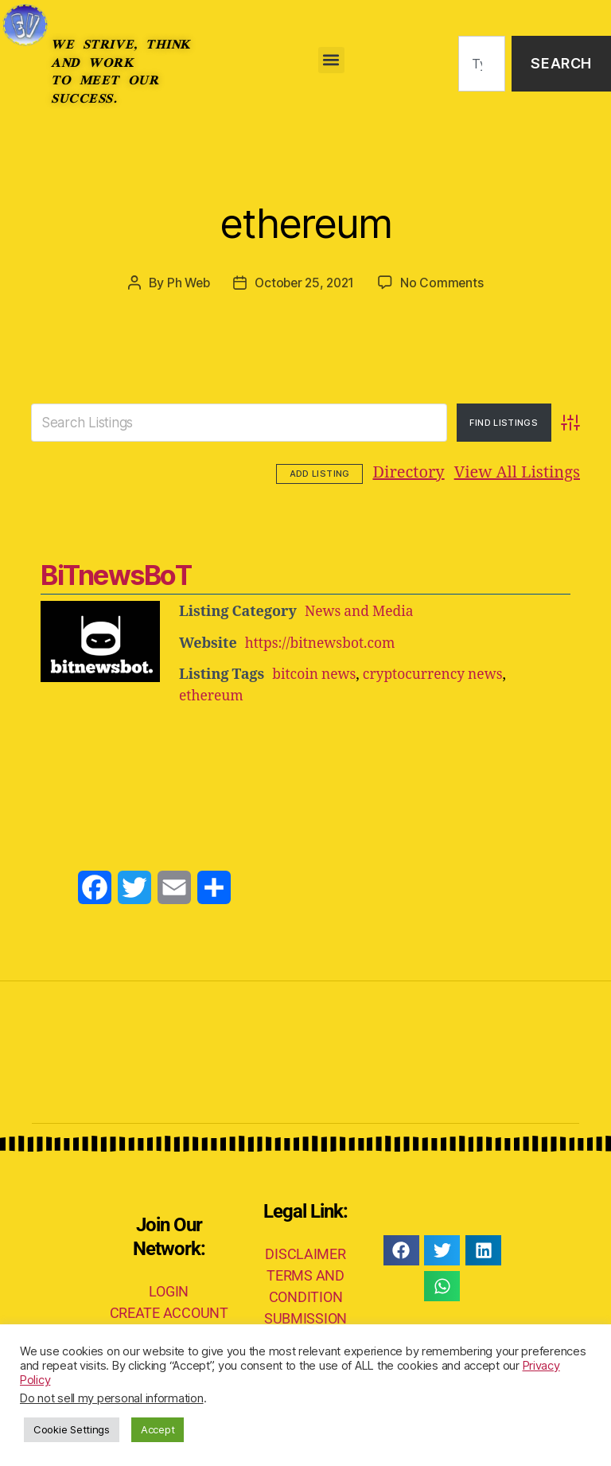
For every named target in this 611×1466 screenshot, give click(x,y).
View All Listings (420, 472)
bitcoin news (315, 671)
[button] (331, 60)
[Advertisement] (305, 753)
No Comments (446, 282)
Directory (312, 472)
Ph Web (185, 282)
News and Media (361, 609)
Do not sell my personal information (112, 1398)
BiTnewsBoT (115, 572)
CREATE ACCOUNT (169, 1309)
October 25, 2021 (305, 282)
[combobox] (481, 64)
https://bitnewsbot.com (322, 640)
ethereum (306, 219)
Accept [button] (157, 1429)
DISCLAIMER (305, 1250)
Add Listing (536, 472)
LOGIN (169, 1288)
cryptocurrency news (437, 671)
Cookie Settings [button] (71, 1429)
